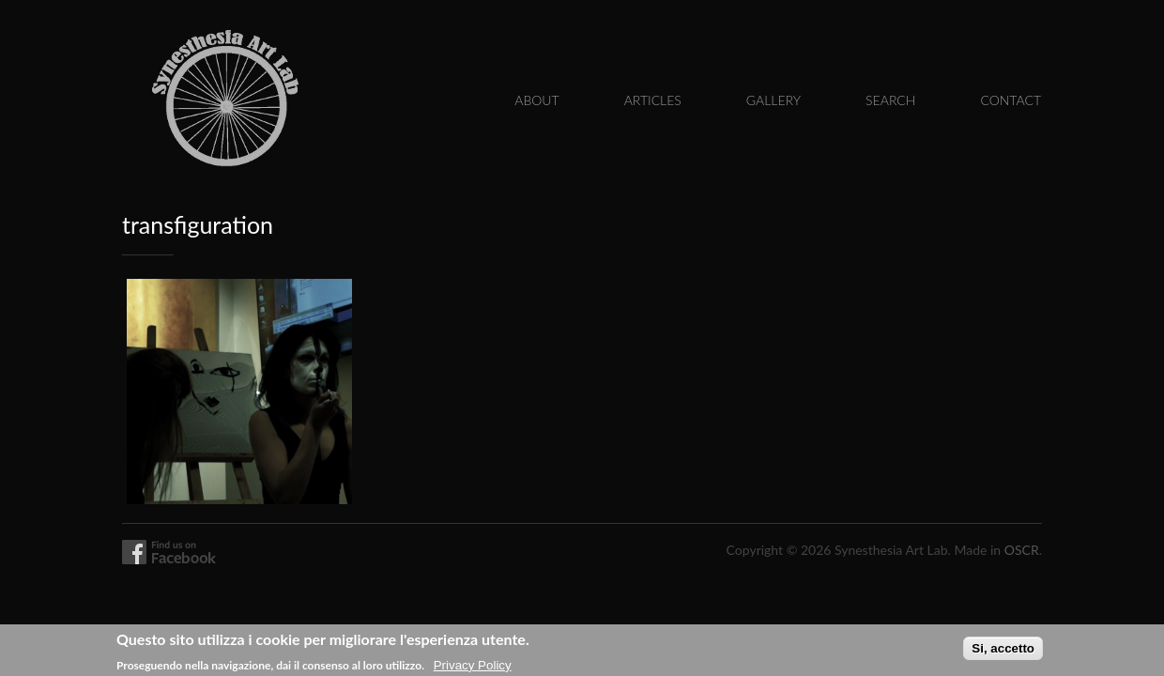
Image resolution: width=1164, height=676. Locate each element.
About (536, 100)
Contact (1010, 100)
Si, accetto (1003, 650)
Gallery (773, 100)
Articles (653, 100)
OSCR (1021, 550)
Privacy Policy (473, 667)
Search (890, 100)
